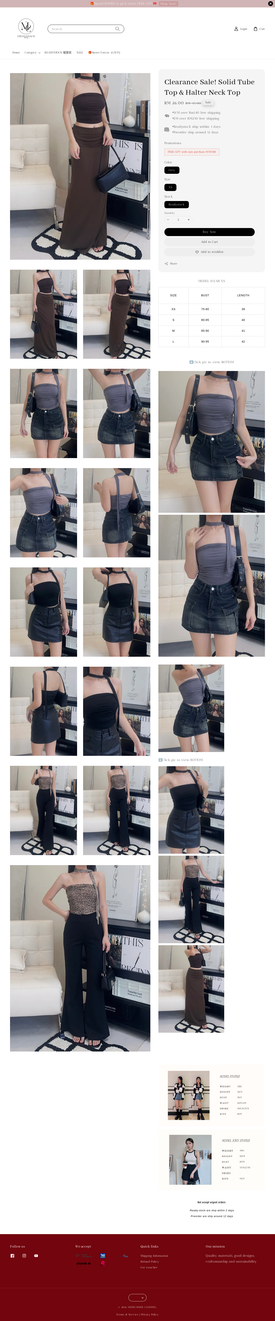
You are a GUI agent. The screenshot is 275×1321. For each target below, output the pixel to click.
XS (170, 187)
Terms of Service (127, 1314)
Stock (168, 196)
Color (168, 162)
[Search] (117, 29)
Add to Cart (209, 242)
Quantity (169, 212)
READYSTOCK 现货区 (58, 52)
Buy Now (209, 232)
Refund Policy (150, 1261)
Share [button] (170, 263)
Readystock (177, 204)
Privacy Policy (150, 1314)
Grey (172, 170)
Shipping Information (154, 1256)
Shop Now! (168, 4)
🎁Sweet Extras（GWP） (105, 52)
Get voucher (149, 1267)
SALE (80, 52)
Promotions (172, 143)
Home (16, 52)
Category (31, 52)
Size (167, 179)
